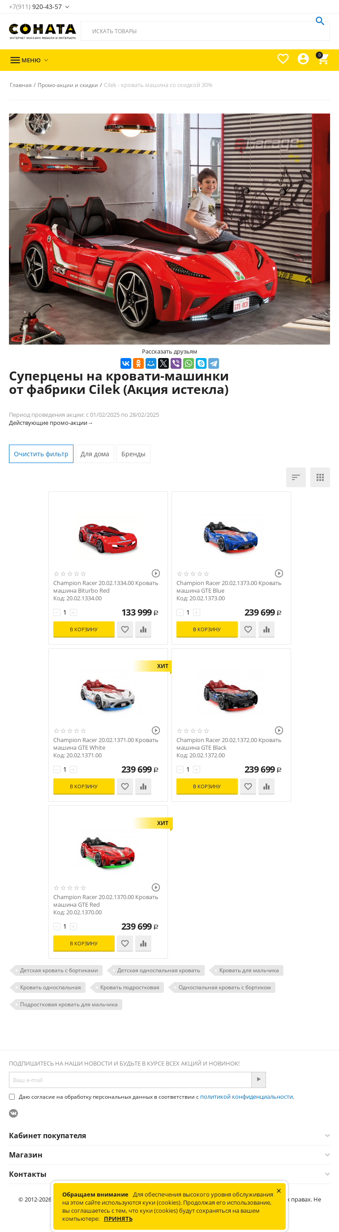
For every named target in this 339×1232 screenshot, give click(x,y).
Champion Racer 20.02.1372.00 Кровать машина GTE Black (229, 743)
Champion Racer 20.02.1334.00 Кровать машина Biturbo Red (106, 586)
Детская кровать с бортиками (59, 970)
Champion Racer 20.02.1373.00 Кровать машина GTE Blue (229, 586)
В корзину (83, 629)
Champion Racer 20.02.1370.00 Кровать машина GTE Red (106, 901)
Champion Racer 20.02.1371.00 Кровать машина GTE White (106, 743)
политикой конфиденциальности (246, 1096)
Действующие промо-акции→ (51, 423)
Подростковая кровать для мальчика (69, 1004)
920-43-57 (35, 6)
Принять (118, 1219)
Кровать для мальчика (249, 970)
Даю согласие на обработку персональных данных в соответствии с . (151, 1097)
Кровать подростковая (129, 987)
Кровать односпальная (50, 987)
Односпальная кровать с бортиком (225, 987)
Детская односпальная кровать (158, 970)
